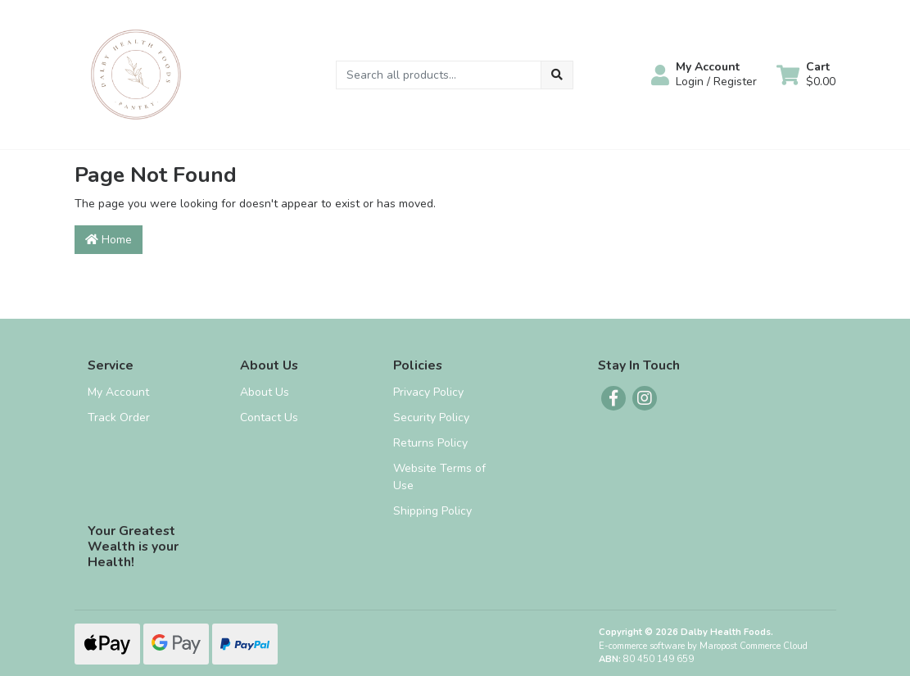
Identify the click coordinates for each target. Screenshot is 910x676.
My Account (118, 392)
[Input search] (438, 75)
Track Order (119, 417)
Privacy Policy (428, 392)
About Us (264, 392)
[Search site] (557, 75)
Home (108, 239)
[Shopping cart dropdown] (805, 74)
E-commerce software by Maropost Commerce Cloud (703, 646)
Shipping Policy (432, 511)
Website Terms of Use (439, 476)
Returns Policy (430, 443)
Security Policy (431, 417)
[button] (704, 74)
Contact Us (269, 417)
